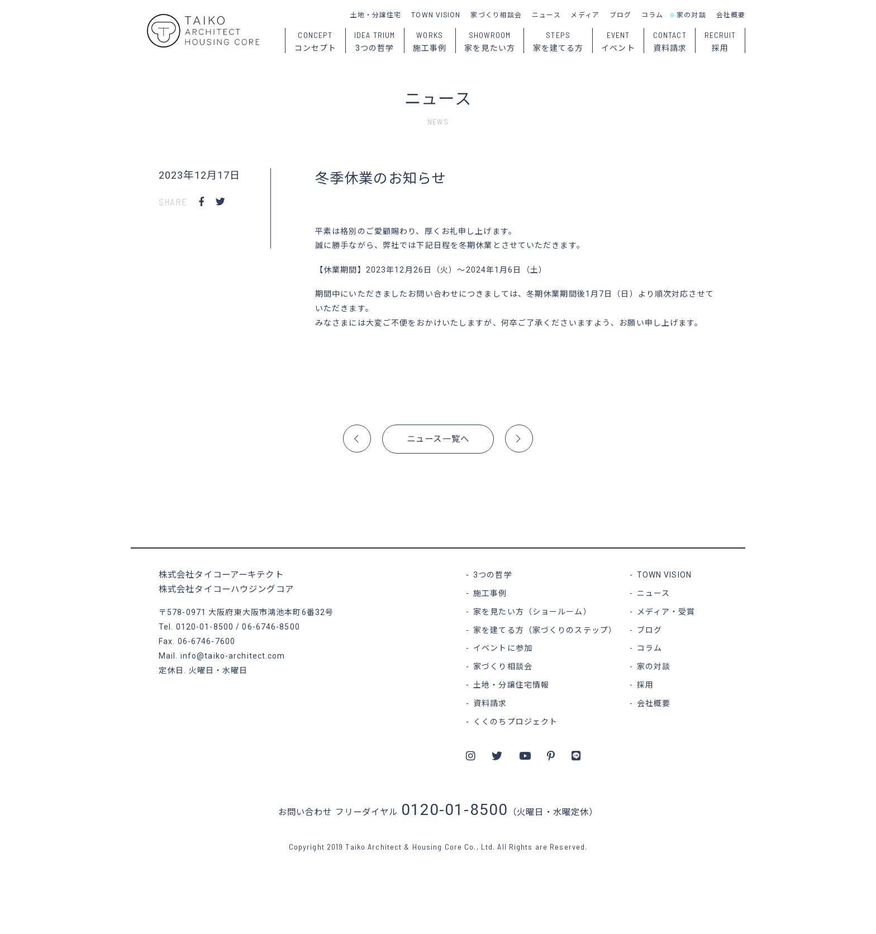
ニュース (546, 15)
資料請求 (490, 703)
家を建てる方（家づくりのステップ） (545, 630)
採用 (645, 684)
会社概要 (730, 15)
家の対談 (691, 15)
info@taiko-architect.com (232, 655)
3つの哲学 (492, 574)
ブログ (620, 15)
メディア (584, 15)
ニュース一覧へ (438, 439)
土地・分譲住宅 (376, 15)
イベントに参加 (502, 648)
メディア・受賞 (666, 611)
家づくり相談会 (496, 15)
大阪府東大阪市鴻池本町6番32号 (271, 612)
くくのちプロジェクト (515, 721)
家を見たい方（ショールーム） (532, 611)
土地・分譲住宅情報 (511, 684)
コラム (652, 15)
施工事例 (490, 593)
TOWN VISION (435, 15)
